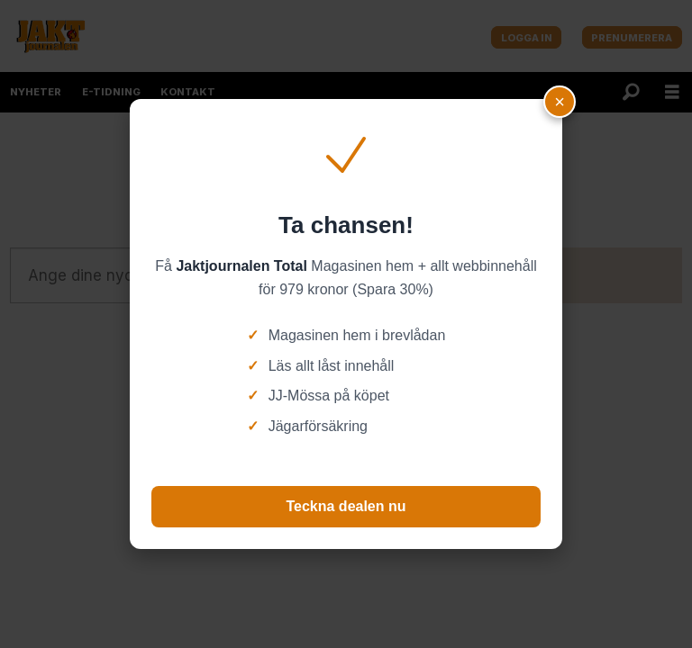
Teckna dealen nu (345, 506)
